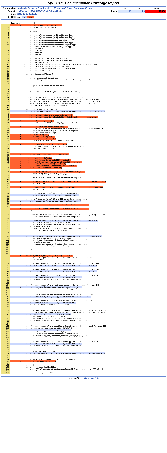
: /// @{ (17, 248)
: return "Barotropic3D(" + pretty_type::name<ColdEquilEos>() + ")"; (48, 143)
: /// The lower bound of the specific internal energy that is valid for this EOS (53, 368)
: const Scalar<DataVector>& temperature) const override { (44, 284)
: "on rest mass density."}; (28, 155)
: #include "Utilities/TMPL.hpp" (27, 80)
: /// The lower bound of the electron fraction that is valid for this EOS (50, 312)
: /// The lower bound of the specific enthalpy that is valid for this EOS (50, 405)
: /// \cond (17, 434)
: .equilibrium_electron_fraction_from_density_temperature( (45, 269)
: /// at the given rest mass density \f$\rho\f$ (36, 389)
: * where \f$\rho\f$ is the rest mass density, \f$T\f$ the (42, 112)
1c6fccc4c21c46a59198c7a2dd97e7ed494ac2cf (40, 11)
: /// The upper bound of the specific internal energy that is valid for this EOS (53, 387)
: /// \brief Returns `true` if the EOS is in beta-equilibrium (44, 234)
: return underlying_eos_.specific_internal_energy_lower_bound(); (46, 380)
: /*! (14, 87)
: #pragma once (19, 33)
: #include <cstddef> (22, 54)
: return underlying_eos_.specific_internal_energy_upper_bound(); (46, 398)
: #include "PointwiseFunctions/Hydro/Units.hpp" (35, 75)
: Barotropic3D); (23, 307)
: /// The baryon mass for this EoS (30, 417)
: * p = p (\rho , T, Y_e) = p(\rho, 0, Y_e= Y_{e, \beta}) (41, 105)
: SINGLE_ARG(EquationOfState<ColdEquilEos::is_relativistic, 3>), (47, 305)
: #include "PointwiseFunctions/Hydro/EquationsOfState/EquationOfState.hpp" (49, 73)
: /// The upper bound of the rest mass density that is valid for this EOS (50, 337)
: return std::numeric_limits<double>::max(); (36, 361)
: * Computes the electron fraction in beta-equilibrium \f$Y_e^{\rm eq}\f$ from (53, 253)
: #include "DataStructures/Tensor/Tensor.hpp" (34, 66)
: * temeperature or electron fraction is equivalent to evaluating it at (48, 119)
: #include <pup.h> (21, 61)
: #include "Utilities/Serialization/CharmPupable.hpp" (38, 77)
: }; (15, 176)
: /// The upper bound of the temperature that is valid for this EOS (47, 356)
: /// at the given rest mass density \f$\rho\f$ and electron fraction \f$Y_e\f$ (53, 370)
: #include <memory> (21, 59)
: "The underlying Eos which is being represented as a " (44, 171)
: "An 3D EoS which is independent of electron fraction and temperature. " (52, 150)
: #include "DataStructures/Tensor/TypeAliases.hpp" (37, 68)
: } (14, 145)
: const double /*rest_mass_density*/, (33, 375)
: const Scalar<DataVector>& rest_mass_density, (38, 281)
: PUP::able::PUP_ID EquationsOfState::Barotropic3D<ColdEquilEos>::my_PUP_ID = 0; (52, 438)
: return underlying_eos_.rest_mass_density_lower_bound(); (43, 330)
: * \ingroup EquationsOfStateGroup (29, 89)
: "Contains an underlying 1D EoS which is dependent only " (44, 152)
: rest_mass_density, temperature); (35, 272)
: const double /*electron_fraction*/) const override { (42, 377)
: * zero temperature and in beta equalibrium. (35, 122)
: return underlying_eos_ (26, 267)
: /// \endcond (19, 441)
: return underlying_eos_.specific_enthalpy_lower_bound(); (43, 410)
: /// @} (17, 295)
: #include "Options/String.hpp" (27, 70)
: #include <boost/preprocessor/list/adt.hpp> (34, 44)
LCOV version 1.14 (90, 448)
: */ (14, 124)
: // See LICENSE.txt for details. (28, 28)
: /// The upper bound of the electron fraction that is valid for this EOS (50, 319)
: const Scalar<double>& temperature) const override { (41, 265)
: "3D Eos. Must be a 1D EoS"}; (31, 173)
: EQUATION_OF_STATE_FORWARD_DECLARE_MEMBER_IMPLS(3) (38, 427)
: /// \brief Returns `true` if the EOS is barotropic (39, 227)
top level (21, 8)
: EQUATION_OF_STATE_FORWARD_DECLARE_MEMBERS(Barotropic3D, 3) (43, 209)
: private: (17, 424)
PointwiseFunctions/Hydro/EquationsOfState (50, 8)
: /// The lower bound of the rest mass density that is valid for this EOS (50, 326)
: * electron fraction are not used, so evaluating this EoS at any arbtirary (50, 117)
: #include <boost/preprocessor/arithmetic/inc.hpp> (37, 40)
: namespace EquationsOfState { (27, 84)
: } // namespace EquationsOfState (29, 443)
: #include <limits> (21, 56)
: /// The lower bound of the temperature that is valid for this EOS (47, 349)
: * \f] (16, 108)
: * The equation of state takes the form (32, 98)
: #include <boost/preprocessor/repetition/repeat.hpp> (38, 49)
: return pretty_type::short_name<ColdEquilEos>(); (39, 164)
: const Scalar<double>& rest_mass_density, (36, 262)
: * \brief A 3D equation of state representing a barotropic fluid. (46, 91)
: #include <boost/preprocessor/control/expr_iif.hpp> (38, 42)
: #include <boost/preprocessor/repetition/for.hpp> (37, 47)
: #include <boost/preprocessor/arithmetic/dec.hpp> (37, 37)
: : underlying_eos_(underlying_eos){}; (34, 204)
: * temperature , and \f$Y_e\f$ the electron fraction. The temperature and (50, 115)
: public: (17, 131)
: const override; (23, 216)
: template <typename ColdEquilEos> (29, 127)
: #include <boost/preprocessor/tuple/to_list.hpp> (36, 52)
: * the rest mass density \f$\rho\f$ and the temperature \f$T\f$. (46, 255)
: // (15, 298)
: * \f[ (16, 103)
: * (13, 94)
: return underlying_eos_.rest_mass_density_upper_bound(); (43, 342)
